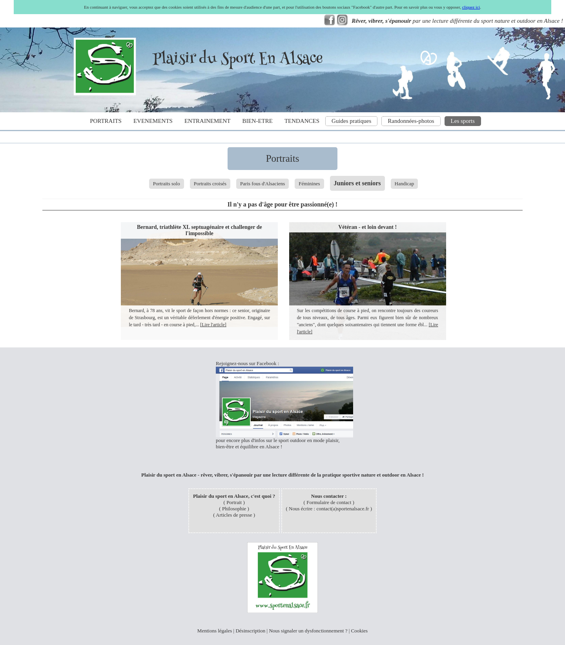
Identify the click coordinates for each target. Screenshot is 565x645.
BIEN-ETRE (257, 121)
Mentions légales (214, 631)
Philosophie (234, 509)
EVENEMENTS (153, 121)
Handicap (404, 183)
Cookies (359, 631)
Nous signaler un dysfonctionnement (306, 631)
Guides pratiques (351, 121)
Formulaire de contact (328, 502)
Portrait (234, 502)
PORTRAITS (106, 121)
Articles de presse (234, 515)
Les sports (463, 121)
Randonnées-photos (411, 121)
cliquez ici (471, 7)
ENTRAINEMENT (207, 121)
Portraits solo (166, 183)
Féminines (309, 183)
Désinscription (250, 631)
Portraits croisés (210, 183)
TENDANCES (301, 121)
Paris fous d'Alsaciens (262, 183)
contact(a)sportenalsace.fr (342, 509)
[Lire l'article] (213, 324)
